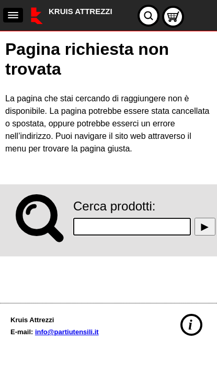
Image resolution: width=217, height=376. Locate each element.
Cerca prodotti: (114, 206)
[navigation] (13, 15)
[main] (108, 164)
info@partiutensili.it (67, 332)
